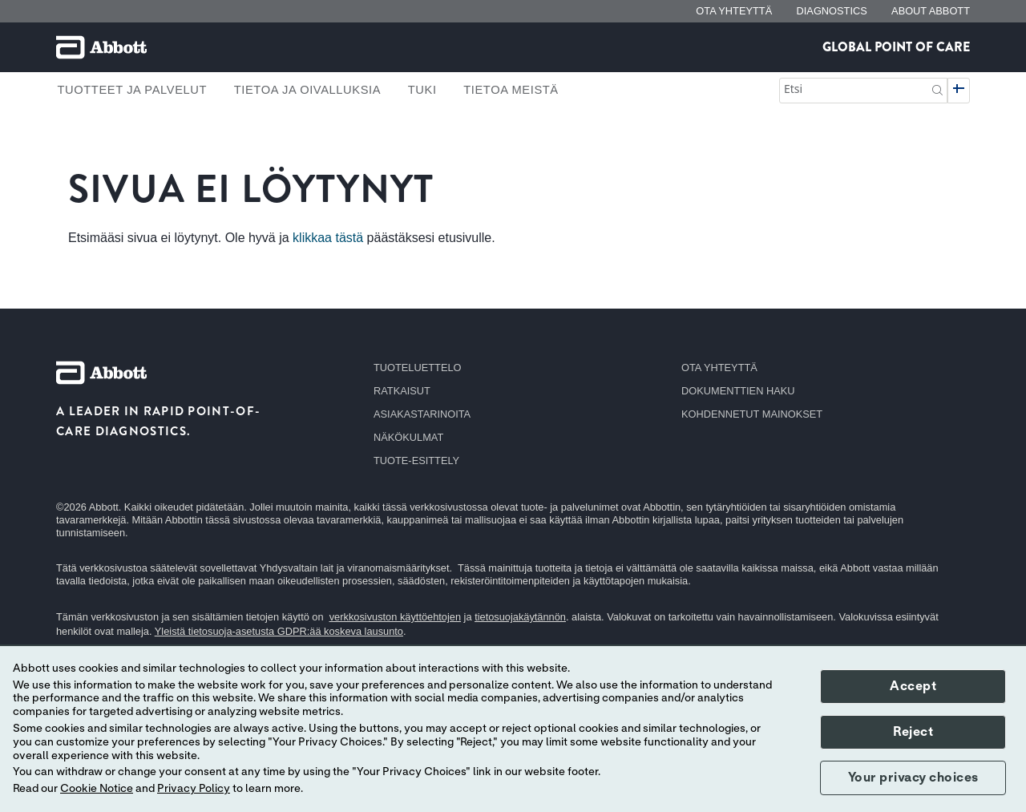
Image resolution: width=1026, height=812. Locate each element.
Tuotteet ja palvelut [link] (132, 89)
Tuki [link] (422, 89)
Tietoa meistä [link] (511, 89)
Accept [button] (913, 686)
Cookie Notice (96, 788)
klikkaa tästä (328, 237)
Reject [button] (913, 731)
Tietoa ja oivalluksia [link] (307, 89)
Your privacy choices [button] (913, 777)
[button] (937, 88)
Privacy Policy (193, 788)
